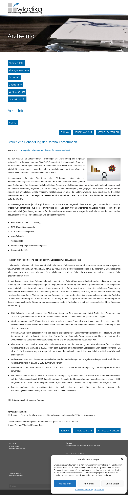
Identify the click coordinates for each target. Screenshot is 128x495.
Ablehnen (89, 483)
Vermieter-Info (17, 92)
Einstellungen (113, 483)
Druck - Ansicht (83, 132)
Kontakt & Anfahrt (15, 473)
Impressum (99, 490)
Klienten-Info (16, 63)
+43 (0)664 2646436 (76, 454)
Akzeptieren (65, 483)
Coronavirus (89, 415)
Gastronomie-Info (63, 150)
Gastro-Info (15, 84)
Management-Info (19, 70)
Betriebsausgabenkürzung (60, 415)
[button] (122, 459)
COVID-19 (78, 415)
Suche (12, 123)
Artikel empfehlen (108, 132)
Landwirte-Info (17, 99)
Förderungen (13, 415)
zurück (65, 132)
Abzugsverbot (40, 415)
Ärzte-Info (14, 77)
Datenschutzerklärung (84, 490)
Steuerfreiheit (27, 415)
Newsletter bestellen (16, 475)
